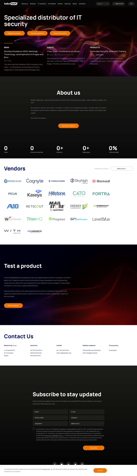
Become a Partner (68, 126)
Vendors (33, 4)
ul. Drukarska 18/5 (9, 350)
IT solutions (42, 4)
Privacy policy (113, 350)
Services (68, 4)
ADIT (84, 353)
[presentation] (49, 447)
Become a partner (37, 33)
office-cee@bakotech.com (64, 353)
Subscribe (93, 448)
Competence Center (91, 353)
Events (60, 4)
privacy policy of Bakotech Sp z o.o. (54, 435)
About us (25, 4)
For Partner (52, 4)
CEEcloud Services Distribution (92, 350)
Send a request (13, 306)
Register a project (14, 33)
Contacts (82, 4)
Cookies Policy (46, 469)
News (75, 4)
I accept (100, 470)
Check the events (60, 33)
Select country (118, 4)
